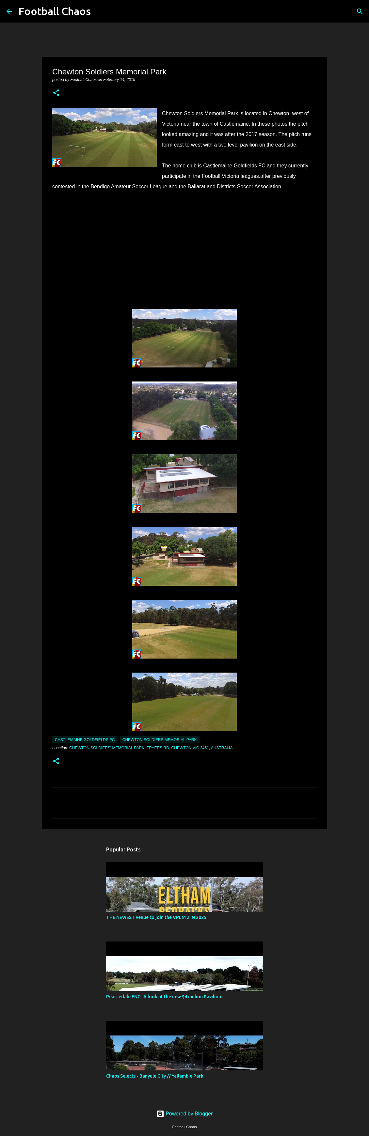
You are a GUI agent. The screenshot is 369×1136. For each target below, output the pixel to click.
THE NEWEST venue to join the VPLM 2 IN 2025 (156, 917)
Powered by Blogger (184, 1113)
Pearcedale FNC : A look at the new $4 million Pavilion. (164, 996)
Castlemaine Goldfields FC (85, 740)
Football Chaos (54, 11)
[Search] (100, 11)
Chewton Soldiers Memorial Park (159, 740)
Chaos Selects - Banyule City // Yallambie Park (154, 1076)
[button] (56, 93)
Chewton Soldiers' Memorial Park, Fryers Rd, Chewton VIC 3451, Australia (151, 748)
